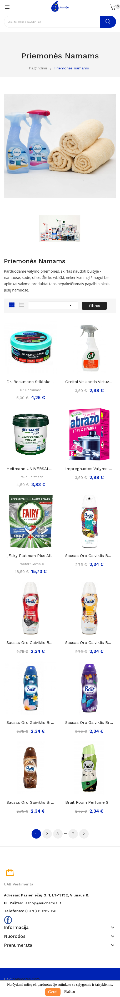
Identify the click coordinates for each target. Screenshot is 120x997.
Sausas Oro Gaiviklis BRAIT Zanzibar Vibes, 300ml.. (89, 555)
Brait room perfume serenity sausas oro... (89, 802)
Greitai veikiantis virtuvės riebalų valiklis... (89, 381)
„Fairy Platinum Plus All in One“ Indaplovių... (31, 555)
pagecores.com (26, 979)
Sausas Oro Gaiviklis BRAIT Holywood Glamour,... (31, 642)
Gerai (53, 992)
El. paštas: (13, 903)
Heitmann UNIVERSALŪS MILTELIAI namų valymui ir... (31, 468)
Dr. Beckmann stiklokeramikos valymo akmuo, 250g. (31, 381)
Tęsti (84, 833)
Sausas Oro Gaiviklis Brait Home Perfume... (31, 722)
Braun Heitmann (30, 476)
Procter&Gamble (31, 563)
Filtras (94, 306)
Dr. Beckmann (31, 390)
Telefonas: (14, 911)
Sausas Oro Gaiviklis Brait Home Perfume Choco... (31, 802)
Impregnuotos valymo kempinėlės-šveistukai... (89, 468)
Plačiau (69, 992)
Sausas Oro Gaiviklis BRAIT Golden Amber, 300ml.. (89, 642)
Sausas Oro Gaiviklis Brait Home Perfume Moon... (89, 722)
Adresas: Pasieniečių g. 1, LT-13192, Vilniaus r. (46, 895)
